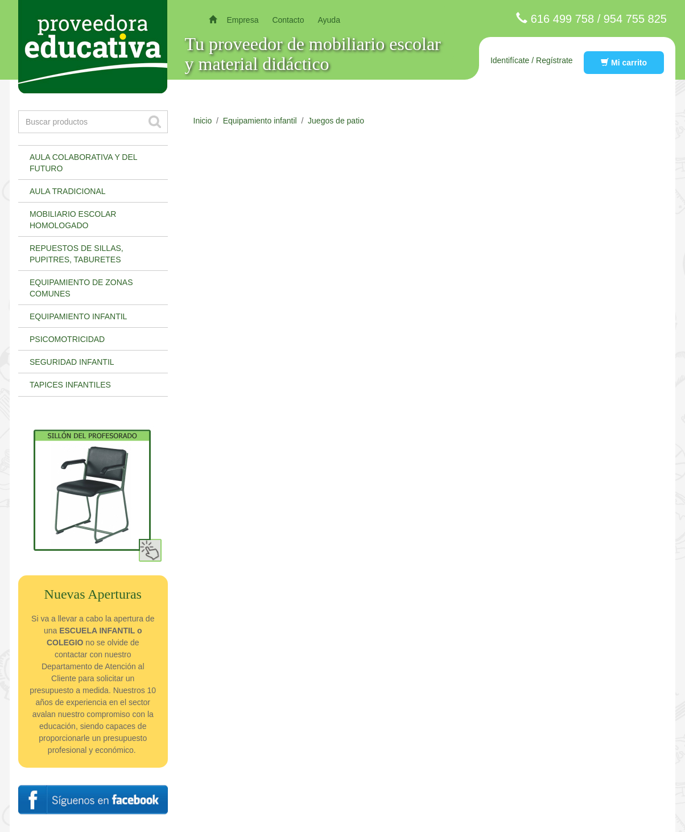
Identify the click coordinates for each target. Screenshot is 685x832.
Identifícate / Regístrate (531, 60)
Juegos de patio (336, 120)
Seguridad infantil (72, 361)
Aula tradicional (68, 191)
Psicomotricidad (67, 339)
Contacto (288, 19)
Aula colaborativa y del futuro (84, 163)
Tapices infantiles (70, 384)
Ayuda (328, 19)
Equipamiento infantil (78, 316)
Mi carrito (624, 62)
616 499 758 (562, 19)
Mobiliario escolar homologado (73, 219)
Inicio (202, 120)
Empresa (242, 19)
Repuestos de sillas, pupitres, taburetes (76, 254)
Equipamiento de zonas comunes (81, 288)
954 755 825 (635, 19)
